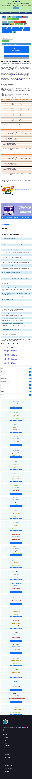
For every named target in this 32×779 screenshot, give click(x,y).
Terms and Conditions (8, 768)
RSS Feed (6, 743)
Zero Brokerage (16, 48)
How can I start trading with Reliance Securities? (10, 249)
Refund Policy (7, 771)
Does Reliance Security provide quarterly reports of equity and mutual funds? (15, 260)
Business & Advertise (8, 765)
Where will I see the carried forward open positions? (10, 329)
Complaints (10, 32)
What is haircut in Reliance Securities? (8, 238)
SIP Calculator (7, 754)
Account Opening (19, 27)
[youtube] (27, 727)
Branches (4, 32)
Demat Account (26, 27)
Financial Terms (7, 742)
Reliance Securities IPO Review (9, 347)
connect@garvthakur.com (24, 3)
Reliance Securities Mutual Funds (9, 351)
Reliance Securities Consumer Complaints (11, 350)
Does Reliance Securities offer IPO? (8, 299)
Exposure (13, 27)
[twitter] (23, 727)
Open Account (18, 408)
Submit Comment (5, 224)
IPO (15, 74)
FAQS (14, 32)
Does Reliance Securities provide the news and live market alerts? (13, 244)
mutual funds (19, 79)
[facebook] (20, 727)
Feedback (6, 737)
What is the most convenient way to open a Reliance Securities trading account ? (15, 306)
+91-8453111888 (8, 3)
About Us (6, 766)
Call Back (12, 408)
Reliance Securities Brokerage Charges (10, 359)
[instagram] (25, 727)
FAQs (5, 740)
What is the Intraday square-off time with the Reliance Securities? (13, 254)
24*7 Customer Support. (16, 50)
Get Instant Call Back (16, 57)
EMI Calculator (7, 752)
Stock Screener (7, 757)
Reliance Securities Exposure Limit (10, 360)
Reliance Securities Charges (9, 362)
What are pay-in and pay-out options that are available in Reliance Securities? (15, 278)
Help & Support (7, 745)
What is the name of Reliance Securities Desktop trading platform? (13, 318)
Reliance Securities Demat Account (10, 363)
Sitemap (6, 739)
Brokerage (8, 27)
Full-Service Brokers (19, 24)
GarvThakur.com (16, 1)
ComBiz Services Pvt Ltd (15, 727)
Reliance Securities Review (8, 358)
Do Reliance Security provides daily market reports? (10, 313)
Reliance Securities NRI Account (9, 354)
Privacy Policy (7, 769)
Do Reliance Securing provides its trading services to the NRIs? (12, 323)
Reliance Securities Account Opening (10, 355)
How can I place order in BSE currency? (8, 336)
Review (4, 27)
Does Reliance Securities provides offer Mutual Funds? (11, 272)
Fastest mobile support (16, 52)
